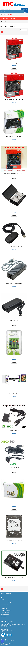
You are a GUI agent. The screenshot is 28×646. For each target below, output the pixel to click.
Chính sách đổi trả (4, 616)
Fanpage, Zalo (3, 599)
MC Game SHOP (4, 639)
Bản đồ (2, 631)
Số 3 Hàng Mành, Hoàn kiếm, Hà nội (7, 640)
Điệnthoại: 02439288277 (5, 641)
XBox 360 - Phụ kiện (9, 14)
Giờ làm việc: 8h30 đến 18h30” (6, 630)
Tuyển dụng (3, 597)
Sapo (7, 644)
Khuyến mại (3, 595)
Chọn (21, 29)
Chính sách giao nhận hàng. (6, 610)
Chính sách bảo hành (5, 614)
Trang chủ (2, 14)
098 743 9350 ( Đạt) (4, 629)
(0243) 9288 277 (4, 626)
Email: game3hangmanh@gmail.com (7, 643)
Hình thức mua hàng (4, 604)
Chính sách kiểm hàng (5, 612)
